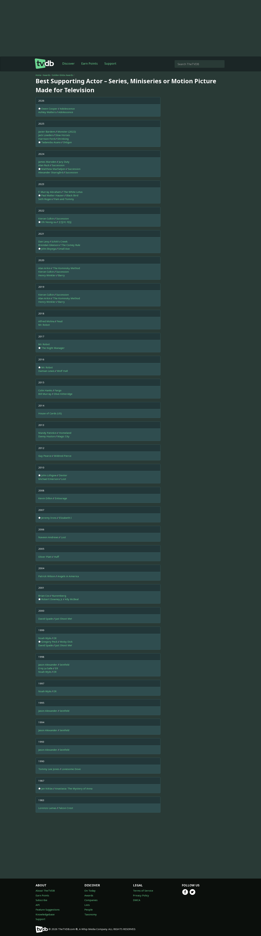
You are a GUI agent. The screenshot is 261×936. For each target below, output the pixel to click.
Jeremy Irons (49, 517)
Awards (46, 75)
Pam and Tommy (64, 199)
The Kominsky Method (66, 268)
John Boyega (48, 248)
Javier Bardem (46, 131)
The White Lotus (73, 191)
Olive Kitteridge (63, 393)
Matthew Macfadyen (53, 169)
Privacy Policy (141, 895)
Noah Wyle (44, 638)
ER (54, 638)
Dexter (63, 475)
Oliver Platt (45, 556)
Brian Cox (44, 595)
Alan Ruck (44, 165)
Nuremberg (59, 595)
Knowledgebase (45, 914)
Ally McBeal (72, 599)
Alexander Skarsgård (50, 172)
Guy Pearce (45, 455)
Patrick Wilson (46, 576)
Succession (58, 165)
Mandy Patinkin (47, 432)
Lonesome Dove (71, 769)
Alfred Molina (46, 321)
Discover (68, 63)
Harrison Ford (46, 138)
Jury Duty (64, 161)
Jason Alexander (47, 664)
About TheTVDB (45, 890)
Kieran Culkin (46, 218)
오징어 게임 (65, 222)
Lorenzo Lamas (47, 808)
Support (110, 63)
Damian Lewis (46, 371)
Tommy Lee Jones (48, 769)
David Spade (45, 618)
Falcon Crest (66, 808)
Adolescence (67, 108)
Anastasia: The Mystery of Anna (73, 788)
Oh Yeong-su (48, 222)
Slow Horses (62, 135)
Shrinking (63, 138)
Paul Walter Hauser (52, 195)
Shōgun (67, 142)
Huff (56, 556)
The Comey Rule (70, 245)
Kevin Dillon (45, 498)
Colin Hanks (45, 390)
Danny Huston (46, 436)
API (38, 905)
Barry (61, 275)
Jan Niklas (47, 788)
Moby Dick (66, 641)
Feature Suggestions (48, 909)
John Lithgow (49, 475)
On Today (90, 890)
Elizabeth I (65, 517)
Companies (91, 900)
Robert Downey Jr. (52, 599)
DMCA (136, 900)
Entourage (61, 498)
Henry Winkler (47, 275)
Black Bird (72, 195)
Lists (87, 905)
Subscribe (41, 900)
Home (38, 75)
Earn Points (89, 63)
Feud (59, 321)
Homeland (65, 432)
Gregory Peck (49, 641)
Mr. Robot (44, 324)
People (88, 909)
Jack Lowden (45, 135)
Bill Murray (44, 393)
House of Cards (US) (50, 413)
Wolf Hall (62, 371)
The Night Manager (53, 348)
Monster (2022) (66, 131)
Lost (63, 479)
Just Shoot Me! (63, 618)
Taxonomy (90, 914)
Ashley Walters (47, 112)
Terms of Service (143, 890)
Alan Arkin (44, 268)
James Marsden (47, 161)
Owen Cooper (49, 108)
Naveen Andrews (48, 537)
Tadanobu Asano (51, 142)
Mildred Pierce (62, 455)
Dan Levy (43, 241)
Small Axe (64, 248)
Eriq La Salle (45, 668)
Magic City (63, 436)
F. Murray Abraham (49, 191)
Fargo (58, 390)
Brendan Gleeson (48, 245)
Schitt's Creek (59, 241)
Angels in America (68, 576)
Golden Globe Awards (62, 75)
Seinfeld (64, 664)
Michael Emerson (48, 479)
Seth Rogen (45, 199)
